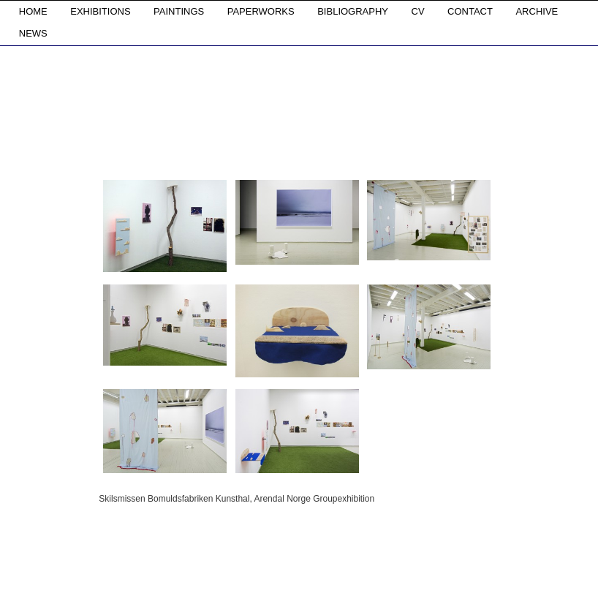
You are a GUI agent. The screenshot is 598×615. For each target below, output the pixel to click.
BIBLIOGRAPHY (352, 11)
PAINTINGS (179, 11)
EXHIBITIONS (100, 11)
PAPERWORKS (261, 11)
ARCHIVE (536, 11)
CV (418, 11)
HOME (33, 11)
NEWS (33, 33)
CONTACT (470, 11)
